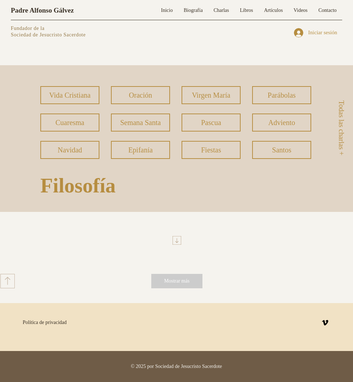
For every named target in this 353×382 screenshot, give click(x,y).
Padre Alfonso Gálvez (42, 10)
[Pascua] (211, 123)
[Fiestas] (211, 150)
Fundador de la (28, 28)
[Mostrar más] (176, 281)
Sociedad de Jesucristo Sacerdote (48, 34)
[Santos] (281, 150)
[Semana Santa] (140, 123)
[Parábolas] (281, 95)
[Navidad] (69, 150)
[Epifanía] (140, 150)
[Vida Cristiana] (69, 95)
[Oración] (140, 95)
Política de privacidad (45, 322)
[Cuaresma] (69, 123)
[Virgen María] (211, 95)
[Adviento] (281, 123)
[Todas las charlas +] (341, 127)
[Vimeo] (325, 323)
